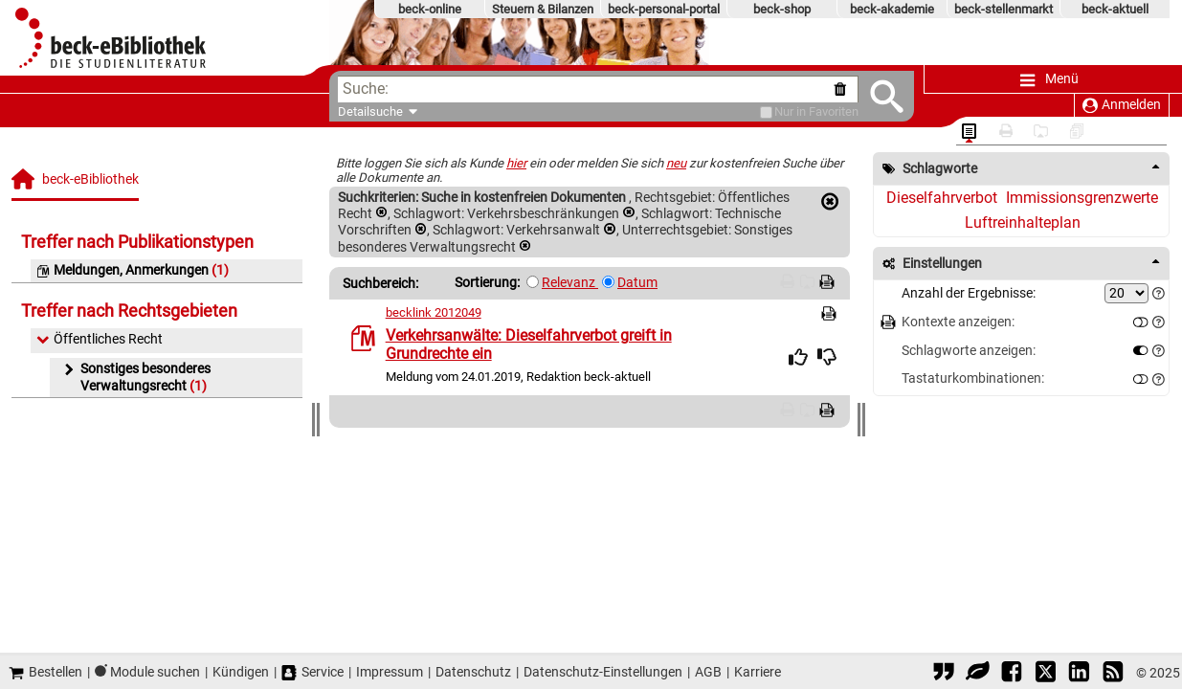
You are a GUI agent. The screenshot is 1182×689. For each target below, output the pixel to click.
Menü (1049, 80)
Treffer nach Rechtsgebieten (129, 310)
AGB (708, 671)
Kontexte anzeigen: (958, 322)
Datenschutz (473, 671)
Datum (637, 283)
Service (312, 672)
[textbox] (599, 89)
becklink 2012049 (433, 312)
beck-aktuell (1115, 9)
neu (676, 163)
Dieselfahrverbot (941, 198)
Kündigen (240, 671)
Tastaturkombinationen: (973, 378)
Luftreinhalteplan (1023, 222)
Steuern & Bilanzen (542, 9)
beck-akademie (892, 9)
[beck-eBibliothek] (76, 184)
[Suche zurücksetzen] (822, 89)
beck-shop (782, 9)
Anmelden (1121, 105)
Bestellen (45, 672)
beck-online (429, 9)
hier (516, 163)
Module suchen (155, 671)
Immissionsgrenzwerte (1082, 198)
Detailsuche (370, 111)
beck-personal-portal (664, 9)
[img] (798, 357)
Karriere (757, 671)
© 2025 (1158, 672)
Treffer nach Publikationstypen (137, 242)
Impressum (389, 671)
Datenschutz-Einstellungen (603, 671)
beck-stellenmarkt (1003, 9)
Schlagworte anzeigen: (969, 351)
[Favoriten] (745, 112)
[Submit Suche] (865, 96)
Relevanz (570, 283)
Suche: (366, 88)
